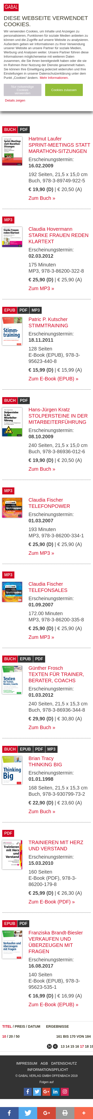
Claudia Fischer (46, 500)
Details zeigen (15, 100)
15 (72, 1046)
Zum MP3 (39, 288)
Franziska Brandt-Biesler (56, 932)
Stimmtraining (48, 325)
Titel (7, 1026)
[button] (9, 1113)
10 (4, 1036)
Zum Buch (40, 198)
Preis (20, 1026)
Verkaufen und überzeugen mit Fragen (51, 945)
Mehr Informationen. (54, 78)
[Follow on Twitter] (37, 1092)
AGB (44, 1063)
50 (18, 1036)
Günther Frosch (46, 668)
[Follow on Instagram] (65, 1092)
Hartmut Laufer (45, 138)
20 (11, 1036)
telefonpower (49, 506)
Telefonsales (48, 590)
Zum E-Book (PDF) (50, 901)
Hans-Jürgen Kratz (49, 409)
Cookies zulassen (64, 90)
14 (67, 1046)
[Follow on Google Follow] (46, 1092)
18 (87, 1046)
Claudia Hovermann (50, 229)
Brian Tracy (41, 758)
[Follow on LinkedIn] (56, 1092)
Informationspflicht (47, 1070)
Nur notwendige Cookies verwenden (22, 90)
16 (77, 1046)
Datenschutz (64, 1063)
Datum (34, 1026)
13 (63, 1046)
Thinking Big (45, 764)
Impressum (26, 1063)
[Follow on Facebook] (28, 1092)
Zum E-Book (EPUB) (51, 378)
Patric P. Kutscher (48, 319)
